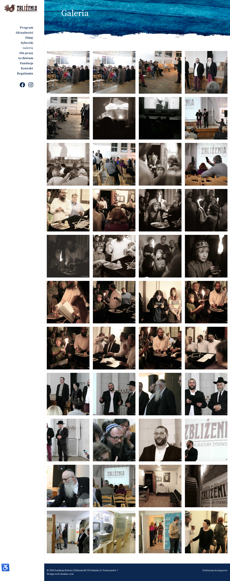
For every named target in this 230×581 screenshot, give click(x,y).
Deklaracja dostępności (214, 570)
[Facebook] (22, 85)
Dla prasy (26, 53)
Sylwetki (27, 43)
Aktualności (24, 33)
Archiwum (25, 58)
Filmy (29, 38)
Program (26, 28)
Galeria (28, 48)
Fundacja (26, 63)
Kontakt (27, 68)
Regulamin (25, 73)
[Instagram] (30, 85)
